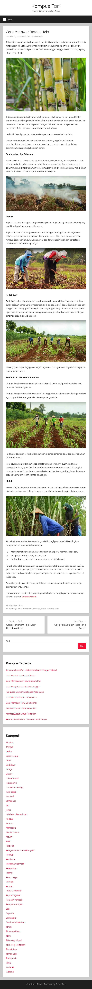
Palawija (10, 846)
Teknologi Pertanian (15, 945)
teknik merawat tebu (50, 609)
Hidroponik (11, 783)
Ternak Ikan (11, 949)
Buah (8, 760)
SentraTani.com (29, 596)
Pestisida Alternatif (15, 864)
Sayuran (10, 913)
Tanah (9, 927)
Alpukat (9, 742)
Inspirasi (10, 796)
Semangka (11, 918)
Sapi (8, 909)
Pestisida (10, 859)
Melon (9, 837)
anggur (9, 747)
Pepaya (9, 855)
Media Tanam (12, 832)
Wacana (10, 972)
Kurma (9, 823)
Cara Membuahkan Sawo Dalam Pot (23, 681)
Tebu (20, 605)
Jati (7, 805)
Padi (8, 841)
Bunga (9, 769)
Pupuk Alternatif (13, 891)
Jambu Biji (11, 801)
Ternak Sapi (11, 954)
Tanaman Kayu (13, 931)
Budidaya (13, 605)
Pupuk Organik (13, 895)
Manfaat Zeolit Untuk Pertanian (21, 708)
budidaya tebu (15, 609)
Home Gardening (14, 787)
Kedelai (9, 819)
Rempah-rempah (14, 900)
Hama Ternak (12, 778)
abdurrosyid (38, 37)
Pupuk (9, 886)
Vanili (8, 963)
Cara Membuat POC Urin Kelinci (21, 697)
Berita (9, 751)
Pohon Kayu (12, 877)
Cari (8, 641)
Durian (9, 774)
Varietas (10, 967)
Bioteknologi (12, 756)
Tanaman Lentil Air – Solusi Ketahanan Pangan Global (31, 670)
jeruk (8, 810)
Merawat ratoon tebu (31, 609)
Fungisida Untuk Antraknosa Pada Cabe (25, 692)
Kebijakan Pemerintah (16, 814)
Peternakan (11, 868)
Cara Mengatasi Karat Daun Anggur (23, 686)
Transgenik (11, 958)
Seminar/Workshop (15, 922)
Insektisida (11, 792)
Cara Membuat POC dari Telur (20, 675)
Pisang (9, 873)
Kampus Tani (46, 6)
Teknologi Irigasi (14, 940)
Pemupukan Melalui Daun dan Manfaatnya (26, 719)
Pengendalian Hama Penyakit (20, 850)
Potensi (9, 882)
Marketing (11, 828)
